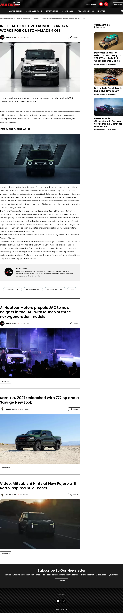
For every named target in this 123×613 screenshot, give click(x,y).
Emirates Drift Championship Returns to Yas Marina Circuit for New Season (108, 122)
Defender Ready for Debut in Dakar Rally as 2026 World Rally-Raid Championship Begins (107, 56)
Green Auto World (34, 11)
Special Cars (67, 11)
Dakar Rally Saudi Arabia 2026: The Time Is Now (108, 89)
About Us (61, 594)
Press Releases (12, 290)
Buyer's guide (52, 11)
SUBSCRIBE (118, 4)
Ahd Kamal (12, 409)
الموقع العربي (91, 4)
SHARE (74, 37)
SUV (72, 290)
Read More (6, 382)
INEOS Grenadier (32, 290)
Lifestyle (101, 11)
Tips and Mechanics (85, 11)
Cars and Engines (15, 11)
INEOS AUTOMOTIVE (55, 290)
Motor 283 (12, 37)
